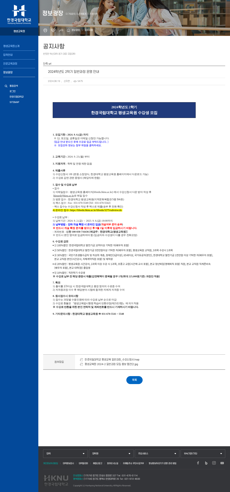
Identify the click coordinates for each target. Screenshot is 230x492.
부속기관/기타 (190, 453)
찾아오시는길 (112, 463)
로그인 (13, 91)
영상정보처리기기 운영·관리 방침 (162, 463)
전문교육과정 (10, 63)
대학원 (95, 453)
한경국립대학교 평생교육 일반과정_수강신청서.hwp (112, 359)
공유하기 (61, 30)
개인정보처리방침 (50, 463)
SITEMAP (14, 102)
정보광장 (7, 72)
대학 (48, 453)
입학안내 (7, 55)
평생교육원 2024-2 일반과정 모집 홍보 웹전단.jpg (111, 364)
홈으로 (68, 30)
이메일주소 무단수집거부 (133, 463)
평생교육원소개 (11, 46)
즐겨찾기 (53, 30)
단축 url (47, 63)
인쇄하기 (45, 30)
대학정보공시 (68, 463)
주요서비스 (143, 453)
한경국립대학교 (17, 96)
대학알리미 (83, 463)
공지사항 (89, 30)
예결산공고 (97, 463)
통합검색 (14, 86)
